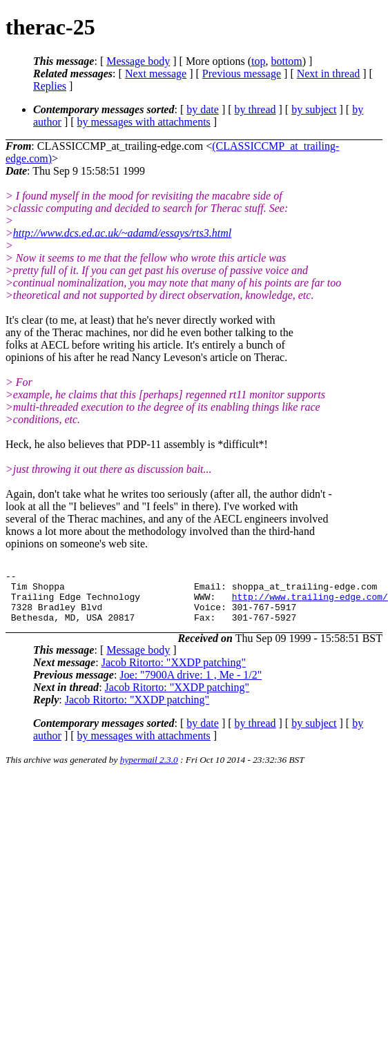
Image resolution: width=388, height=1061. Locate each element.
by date (202, 109)
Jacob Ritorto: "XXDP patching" (173, 673)
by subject (313, 109)
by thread (255, 109)
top (258, 61)
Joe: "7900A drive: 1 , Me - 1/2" (190, 685)
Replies (49, 86)
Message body (138, 61)
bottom (286, 61)
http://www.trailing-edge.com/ (310, 602)
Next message (155, 73)
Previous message (241, 73)
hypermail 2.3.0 (149, 770)
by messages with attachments (144, 122)
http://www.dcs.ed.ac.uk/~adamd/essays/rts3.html (122, 233)
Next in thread (328, 73)
